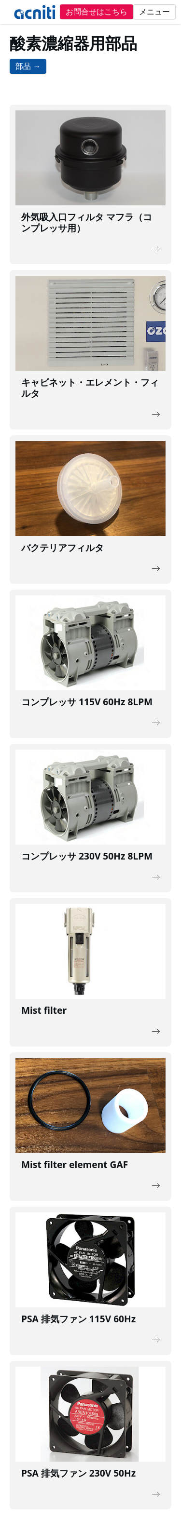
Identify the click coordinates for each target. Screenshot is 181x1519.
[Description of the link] (90, 184)
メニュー (154, 11)
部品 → (28, 66)
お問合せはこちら (96, 11)
